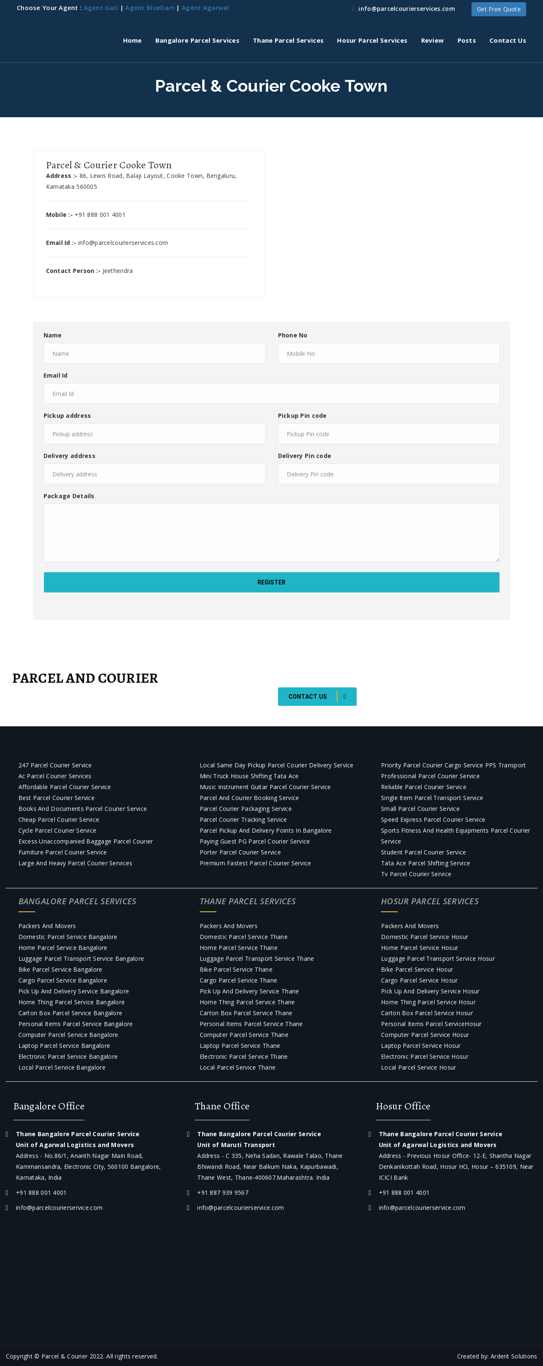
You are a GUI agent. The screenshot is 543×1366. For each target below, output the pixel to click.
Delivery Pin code (305, 456)
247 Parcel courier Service (55, 765)
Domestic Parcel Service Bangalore (68, 937)
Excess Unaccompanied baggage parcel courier (85, 841)
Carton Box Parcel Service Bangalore (70, 1013)
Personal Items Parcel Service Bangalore (75, 1024)
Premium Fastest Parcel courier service (255, 863)
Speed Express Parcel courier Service (433, 819)
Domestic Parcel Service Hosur (424, 937)
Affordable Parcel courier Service (64, 787)
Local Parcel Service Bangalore (62, 1067)
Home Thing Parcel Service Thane (247, 1002)
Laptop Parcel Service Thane (240, 1046)
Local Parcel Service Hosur (418, 1067)
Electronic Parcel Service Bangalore (68, 1056)
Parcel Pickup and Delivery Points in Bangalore (266, 830)
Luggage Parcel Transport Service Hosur (438, 958)
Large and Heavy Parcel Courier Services (75, 863)
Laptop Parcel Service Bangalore (64, 1046)
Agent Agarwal (205, 7)
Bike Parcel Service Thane (236, 969)
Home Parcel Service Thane (239, 948)
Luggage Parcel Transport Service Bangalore (81, 958)
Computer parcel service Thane (244, 1035)
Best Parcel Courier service (56, 798)
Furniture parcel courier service (62, 852)
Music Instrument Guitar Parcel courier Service (265, 787)
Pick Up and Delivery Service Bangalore (73, 991)
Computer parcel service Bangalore (68, 1035)
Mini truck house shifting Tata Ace (249, 776)
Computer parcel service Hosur (425, 1035)
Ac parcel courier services (55, 776)
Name (53, 335)
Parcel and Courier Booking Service (249, 798)
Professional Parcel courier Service (430, 776)
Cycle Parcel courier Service (57, 830)
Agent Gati (101, 7)
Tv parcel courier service (416, 874)
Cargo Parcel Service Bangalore (62, 980)
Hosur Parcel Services (372, 40)
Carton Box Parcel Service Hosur (427, 1013)
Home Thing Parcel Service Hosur (428, 1002)
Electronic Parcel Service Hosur (424, 1056)
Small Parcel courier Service (420, 809)
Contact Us (507, 40)
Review (432, 40)
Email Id (56, 375)
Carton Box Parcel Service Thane (246, 1013)
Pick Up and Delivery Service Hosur (430, 991)
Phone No (293, 335)
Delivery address (69, 456)
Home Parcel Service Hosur (419, 948)
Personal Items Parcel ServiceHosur (431, 1024)
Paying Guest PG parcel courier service (255, 841)
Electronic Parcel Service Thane (244, 1056)
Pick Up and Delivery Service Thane (249, 991)
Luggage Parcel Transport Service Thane (257, 958)
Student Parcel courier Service (423, 852)
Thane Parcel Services (288, 40)
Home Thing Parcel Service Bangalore (71, 1002)
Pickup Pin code (302, 415)
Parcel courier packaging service (246, 809)
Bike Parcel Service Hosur (417, 969)
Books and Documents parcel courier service (82, 809)
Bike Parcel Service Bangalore (60, 969)
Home (132, 40)
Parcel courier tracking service (243, 819)
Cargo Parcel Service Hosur (419, 980)
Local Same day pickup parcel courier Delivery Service (277, 765)
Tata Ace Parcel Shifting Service (425, 863)
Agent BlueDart (150, 7)
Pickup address (67, 415)
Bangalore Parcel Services (197, 40)
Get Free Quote (499, 9)
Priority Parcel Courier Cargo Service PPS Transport (453, 765)
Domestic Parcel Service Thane (244, 937)
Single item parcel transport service (432, 798)
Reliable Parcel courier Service (423, 787)
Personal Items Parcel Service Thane (251, 1024)
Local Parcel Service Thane (237, 1067)
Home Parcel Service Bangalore (63, 948)
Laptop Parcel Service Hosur (421, 1046)
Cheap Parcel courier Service (59, 819)
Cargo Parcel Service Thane (238, 980)
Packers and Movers (47, 926)
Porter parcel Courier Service (240, 852)
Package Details (69, 496)
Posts (467, 40)
